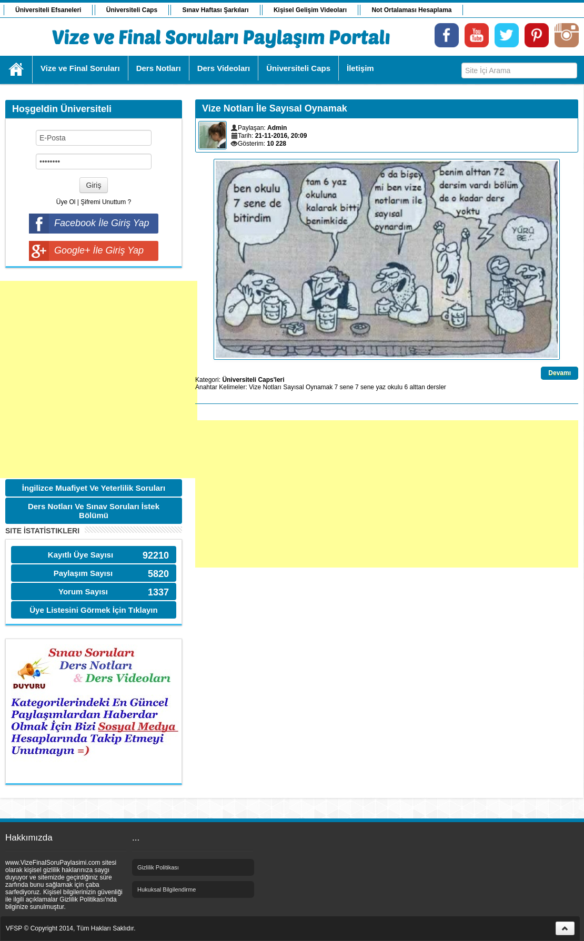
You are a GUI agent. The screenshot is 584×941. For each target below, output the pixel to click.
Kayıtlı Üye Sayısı (80, 554)
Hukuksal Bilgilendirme (166, 889)
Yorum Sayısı (83, 591)
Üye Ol (66, 202)
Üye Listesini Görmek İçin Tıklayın (93, 609)
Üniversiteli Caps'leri (253, 379)
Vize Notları (265, 387)
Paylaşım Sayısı (83, 573)
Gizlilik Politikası (158, 867)
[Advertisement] (98, 379)
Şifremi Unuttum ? (105, 202)
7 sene (344, 387)
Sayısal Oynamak (308, 387)
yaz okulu (389, 387)
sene (367, 387)
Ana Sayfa (17, 69)
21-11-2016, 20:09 (281, 135)
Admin (277, 127)
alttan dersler (427, 387)
